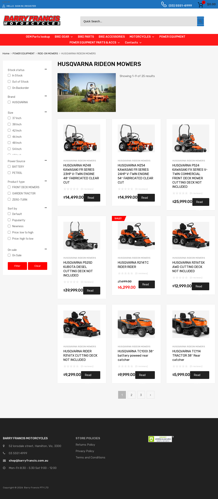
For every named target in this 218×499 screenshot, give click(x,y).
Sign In (19, 6)
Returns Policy (85, 444)
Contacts (133, 43)
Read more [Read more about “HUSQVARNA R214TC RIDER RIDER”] (145, 285)
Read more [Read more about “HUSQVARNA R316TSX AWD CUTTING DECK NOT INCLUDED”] (199, 287)
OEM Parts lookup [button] (38, 36)
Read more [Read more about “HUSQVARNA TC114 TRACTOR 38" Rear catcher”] (197, 376)
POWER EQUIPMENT (24, 53)
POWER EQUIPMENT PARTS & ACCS (95, 43)
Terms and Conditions (90, 457)
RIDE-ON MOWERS (48, 53)
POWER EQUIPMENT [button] (172, 36)
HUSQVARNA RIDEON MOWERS (79, 160)
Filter (17, 265)
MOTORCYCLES (142, 37)
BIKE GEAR (64, 37)
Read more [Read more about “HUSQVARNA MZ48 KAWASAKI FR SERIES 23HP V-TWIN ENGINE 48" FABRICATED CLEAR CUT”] (91, 199)
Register (30, 6)
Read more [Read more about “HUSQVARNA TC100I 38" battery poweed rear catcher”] (142, 376)
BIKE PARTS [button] (86, 36)
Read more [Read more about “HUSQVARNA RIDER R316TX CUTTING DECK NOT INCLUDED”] (88, 376)
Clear (37, 265)
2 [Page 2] (131, 395)
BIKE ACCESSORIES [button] (112, 36)
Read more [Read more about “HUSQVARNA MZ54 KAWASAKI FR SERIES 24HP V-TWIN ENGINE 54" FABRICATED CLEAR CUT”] (144, 199)
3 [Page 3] (141, 395)
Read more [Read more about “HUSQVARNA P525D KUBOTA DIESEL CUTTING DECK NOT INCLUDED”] (90, 292)
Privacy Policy (85, 451)
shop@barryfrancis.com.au (28, 460)
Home (6, 53)
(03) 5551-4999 (177, 5)
